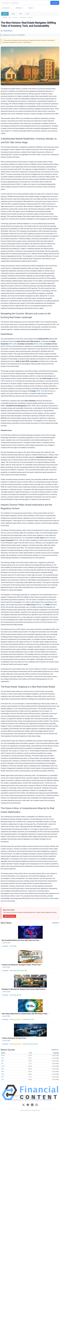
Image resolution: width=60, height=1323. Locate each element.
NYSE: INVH (5, 346)
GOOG (3, 1066)
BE (27, 1044)
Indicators (30, 8)
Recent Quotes (6, 8)
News (10, 17)
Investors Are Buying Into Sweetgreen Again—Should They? (22, 965)
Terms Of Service (46, 1100)
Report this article (9, 916)
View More (55, 923)
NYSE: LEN (17, 540)
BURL (15, 995)
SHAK (22, 970)
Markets (5, 13)
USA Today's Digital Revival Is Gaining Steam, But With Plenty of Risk (25, 1014)
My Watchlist (19, 8)
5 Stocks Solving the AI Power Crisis (14, 1038)
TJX (20, 995)
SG (20, 970)
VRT (37, 1044)
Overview (5, 17)
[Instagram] (36, 1105)
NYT (29, 1019)
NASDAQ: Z (39, 605)
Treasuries (29, 17)
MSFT (2, 1071)
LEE (27, 1019)
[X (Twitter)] (23, 1105)
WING (26, 970)
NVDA (2, 1074)
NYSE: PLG (40, 391)
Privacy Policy (35, 1100)
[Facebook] (28, 1105)
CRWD (15, 946)
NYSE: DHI (48, 538)
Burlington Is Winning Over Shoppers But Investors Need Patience (24, 989)
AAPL (2, 1058)
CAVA (15, 970)
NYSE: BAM (31, 406)
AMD (2, 1061)
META (2, 1069)
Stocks (13, 13)
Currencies (15, 17)
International (22, 17)
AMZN (2, 1055)
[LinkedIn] (32, 1105)
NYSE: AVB (38, 344)
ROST (18, 995)
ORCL (2, 1077)
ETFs (20, 13)
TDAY (32, 1019)
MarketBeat (6, 946)
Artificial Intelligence (17, 1019)
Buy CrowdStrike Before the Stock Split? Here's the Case (21, 940)
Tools (27, 13)
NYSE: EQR (12, 344)
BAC (2, 1063)
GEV (34, 1044)
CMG (18, 970)
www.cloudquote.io (43, 1096)
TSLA (2, 1079)
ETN (31, 1044)
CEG (29, 1044)
